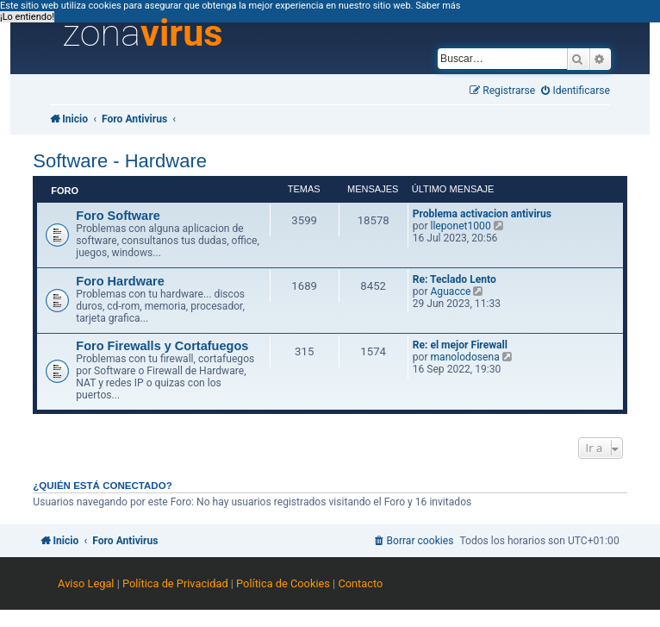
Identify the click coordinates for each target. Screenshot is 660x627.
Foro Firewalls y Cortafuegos (162, 346)
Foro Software (118, 216)
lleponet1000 (460, 226)
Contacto (360, 583)
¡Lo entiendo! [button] (27, 16)
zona (143, 33)
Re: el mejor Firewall (460, 345)
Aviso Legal (86, 583)
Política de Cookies (283, 583)
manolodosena (464, 357)
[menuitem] (575, 91)
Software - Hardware (120, 161)
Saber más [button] (437, 5)
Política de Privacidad (175, 583)
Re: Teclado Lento (454, 279)
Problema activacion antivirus (482, 214)
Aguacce (450, 291)
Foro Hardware (120, 281)
